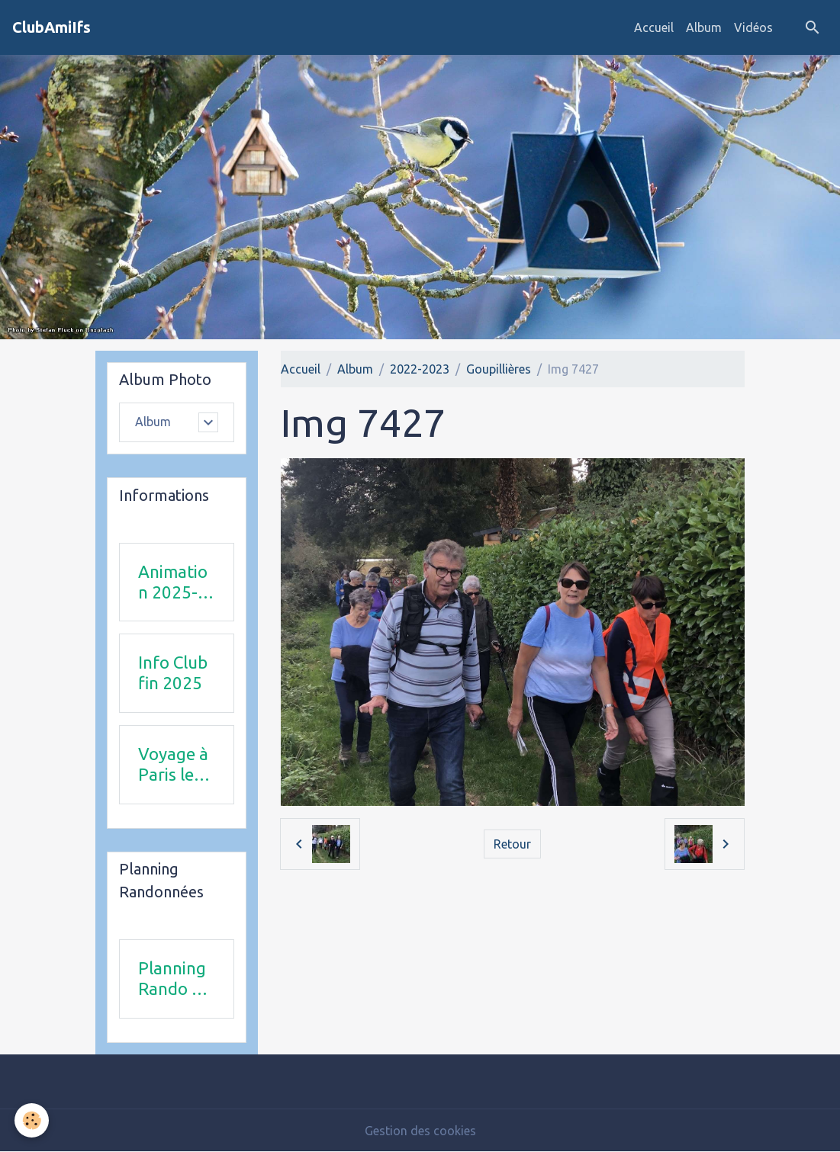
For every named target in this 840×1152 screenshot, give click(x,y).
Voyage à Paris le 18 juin (173, 764)
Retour (512, 844)
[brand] (51, 27)
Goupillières (498, 369)
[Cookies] (32, 1120)
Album (704, 27)
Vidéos (753, 27)
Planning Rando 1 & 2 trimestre (174, 979)
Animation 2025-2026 (173, 582)
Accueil (654, 27)
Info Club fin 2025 (173, 672)
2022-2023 (419, 369)
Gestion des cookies (420, 1131)
